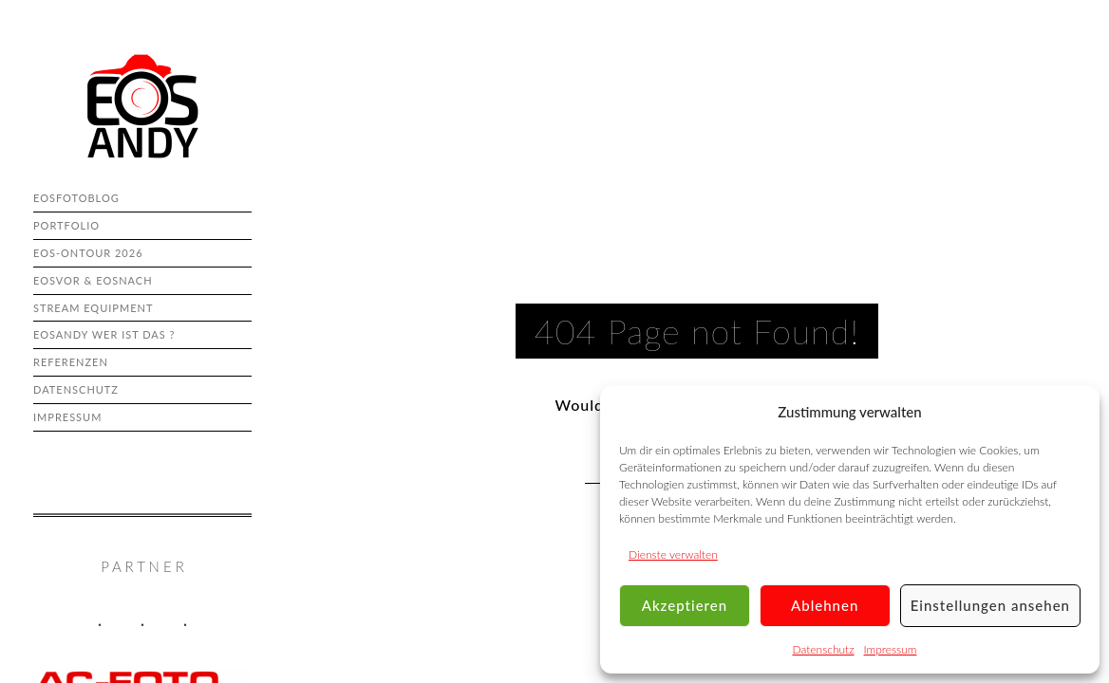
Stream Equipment (93, 308)
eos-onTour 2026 (88, 253)
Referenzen (70, 362)
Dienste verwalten (673, 554)
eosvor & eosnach (93, 280)
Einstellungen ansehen (990, 605)
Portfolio (66, 225)
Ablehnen (824, 605)
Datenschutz (824, 649)
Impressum (890, 649)
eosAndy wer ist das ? (104, 334)
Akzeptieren (684, 605)
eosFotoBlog (76, 198)
